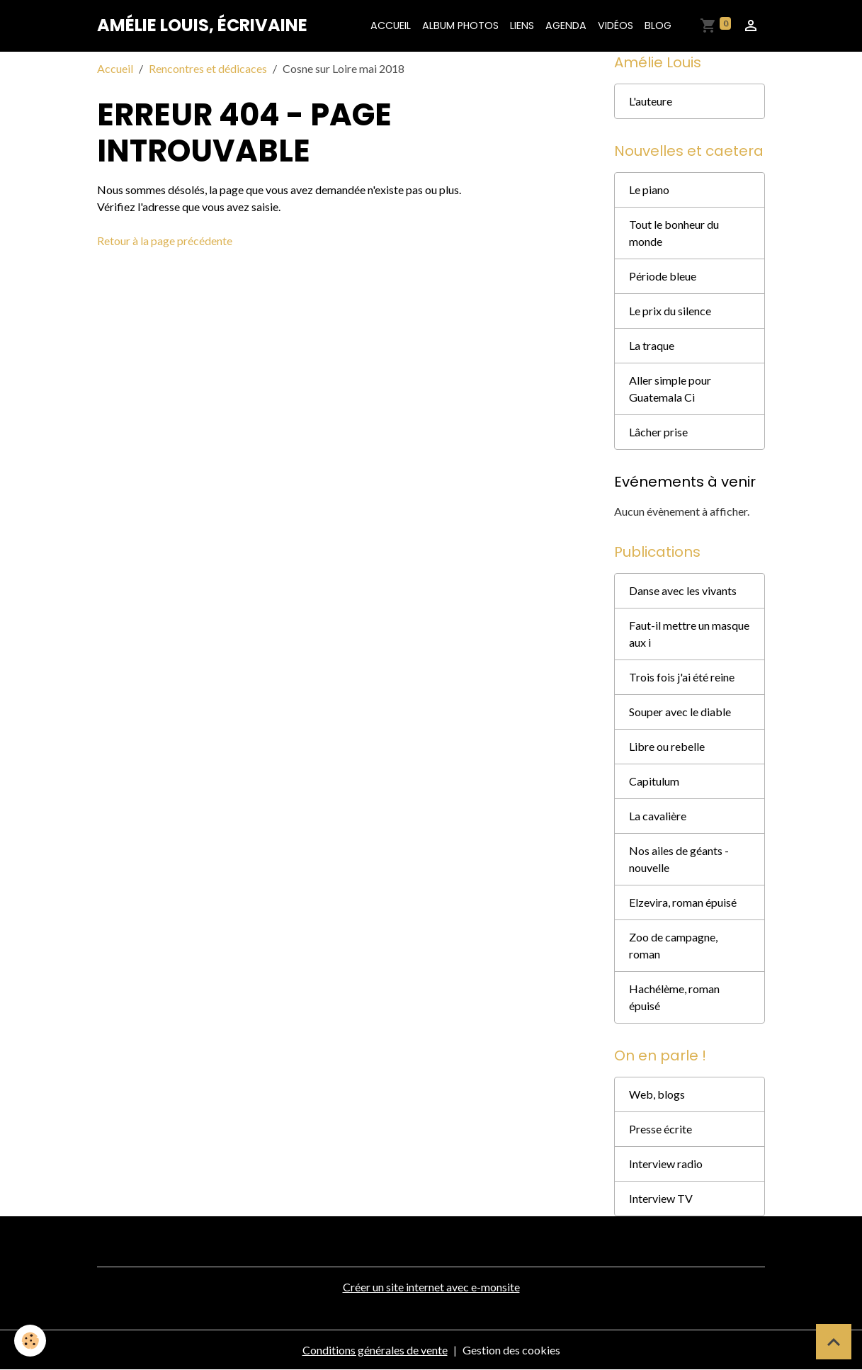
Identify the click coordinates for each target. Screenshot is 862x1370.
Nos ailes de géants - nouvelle (679, 859)
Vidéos (615, 25)
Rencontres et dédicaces (208, 68)
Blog (658, 25)
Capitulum (654, 781)
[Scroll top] (833, 1341)
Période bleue (662, 276)
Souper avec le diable (680, 711)
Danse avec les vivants (683, 590)
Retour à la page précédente (164, 240)
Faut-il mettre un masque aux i (689, 633)
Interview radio (666, 1163)
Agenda (565, 25)
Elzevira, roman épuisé (683, 902)
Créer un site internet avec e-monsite (431, 1286)
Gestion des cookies (511, 1350)
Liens (522, 25)
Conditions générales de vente (375, 1350)
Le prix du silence (670, 310)
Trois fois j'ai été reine (682, 677)
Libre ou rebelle (667, 746)
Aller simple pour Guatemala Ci (670, 388)
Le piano (649, 189)
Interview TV (661, 1198)
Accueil (390, 25)
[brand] (202, 25)
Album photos (460, 25)
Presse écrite (660, 1129)
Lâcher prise (658, 431)
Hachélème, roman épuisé (674, 997)
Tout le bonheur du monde (674, 232)
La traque (651, 345)
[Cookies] (30, 1341)
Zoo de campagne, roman (673, 945)
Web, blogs (657, 1094)
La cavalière (657, 815)
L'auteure (650, 101)
